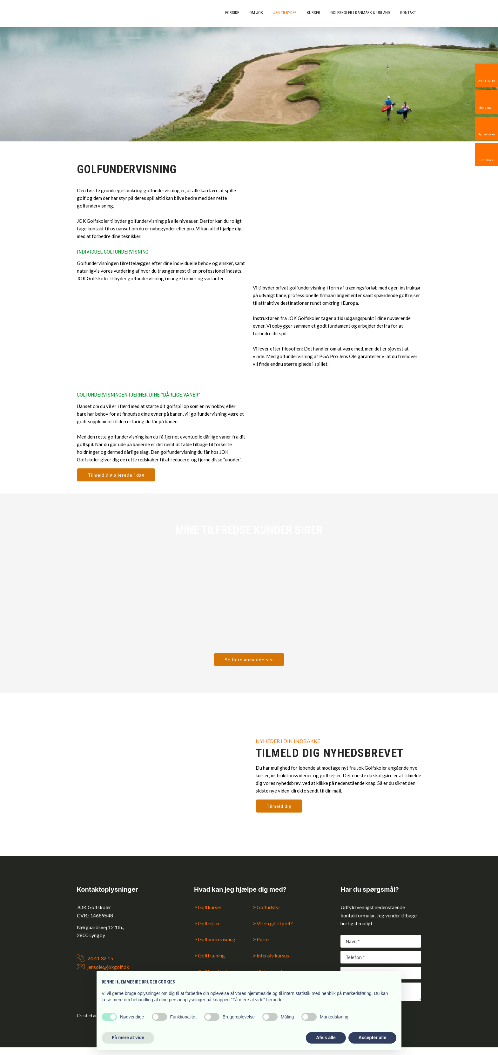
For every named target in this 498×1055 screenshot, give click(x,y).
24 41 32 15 (100, 958)
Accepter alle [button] (372, 1037)
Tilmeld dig (279, 806)
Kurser (313, 12)
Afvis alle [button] (325, 1037)
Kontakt (408, 12)
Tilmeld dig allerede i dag (116, 475)
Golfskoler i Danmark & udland (360, 12)
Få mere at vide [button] (128, 1037)
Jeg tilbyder (285, 12)
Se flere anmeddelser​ (249, 659)
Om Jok (256, 12)
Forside (232, 12)
